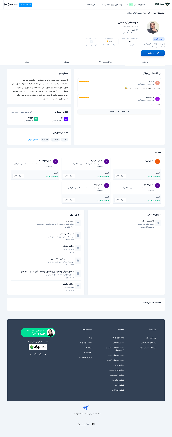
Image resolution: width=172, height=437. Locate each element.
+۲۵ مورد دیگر (34, 139)
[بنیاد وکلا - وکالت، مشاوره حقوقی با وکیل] (162, 4)
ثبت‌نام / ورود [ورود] (9, 4)
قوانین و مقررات (85, 357)
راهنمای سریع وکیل (148, 342)
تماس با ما (88, 352)
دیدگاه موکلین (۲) (106, 61)
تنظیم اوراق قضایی (116, 370)
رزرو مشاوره (152, 52)
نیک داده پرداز (82, 423)
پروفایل (145, 61)
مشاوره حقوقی (118, 342)
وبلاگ (90, 337)
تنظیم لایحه (119, 384)
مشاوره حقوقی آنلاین (115, 360)
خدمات (66, 61)
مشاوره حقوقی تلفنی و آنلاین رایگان (115, 348)
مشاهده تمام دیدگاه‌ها (119, 111)
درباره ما (89, 347)
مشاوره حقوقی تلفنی (116, 355)
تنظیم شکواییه (118, 379)
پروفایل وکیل (151, 337)
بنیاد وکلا (86, 407)
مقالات (27, 61)
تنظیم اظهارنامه (117, 389)
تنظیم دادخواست (117, 374)
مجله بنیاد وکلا (86, 342)
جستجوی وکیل (118, 337)
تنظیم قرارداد (119, 365)
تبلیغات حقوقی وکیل (147, 347)
